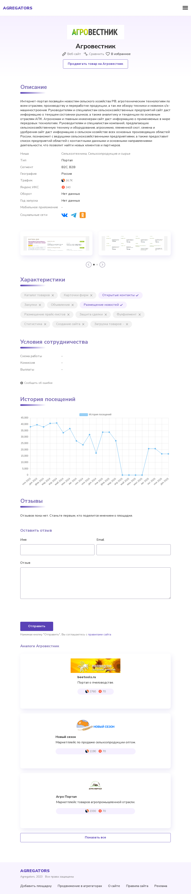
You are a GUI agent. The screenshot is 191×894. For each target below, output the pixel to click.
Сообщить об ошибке (38, 383)
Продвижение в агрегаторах (80, 886)
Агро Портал (66, 797)
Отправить (36, 626)
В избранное (118, 54)
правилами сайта (99, 634)
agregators (17, 8)
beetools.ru (86, 677)
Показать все (95, 837)
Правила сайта (137, 886)
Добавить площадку (36, 886)
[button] (88, 264)
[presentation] (50, 611)
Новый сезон (66, 737)
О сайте (114, 886)
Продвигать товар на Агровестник (95, 64)
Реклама (160, 886)
